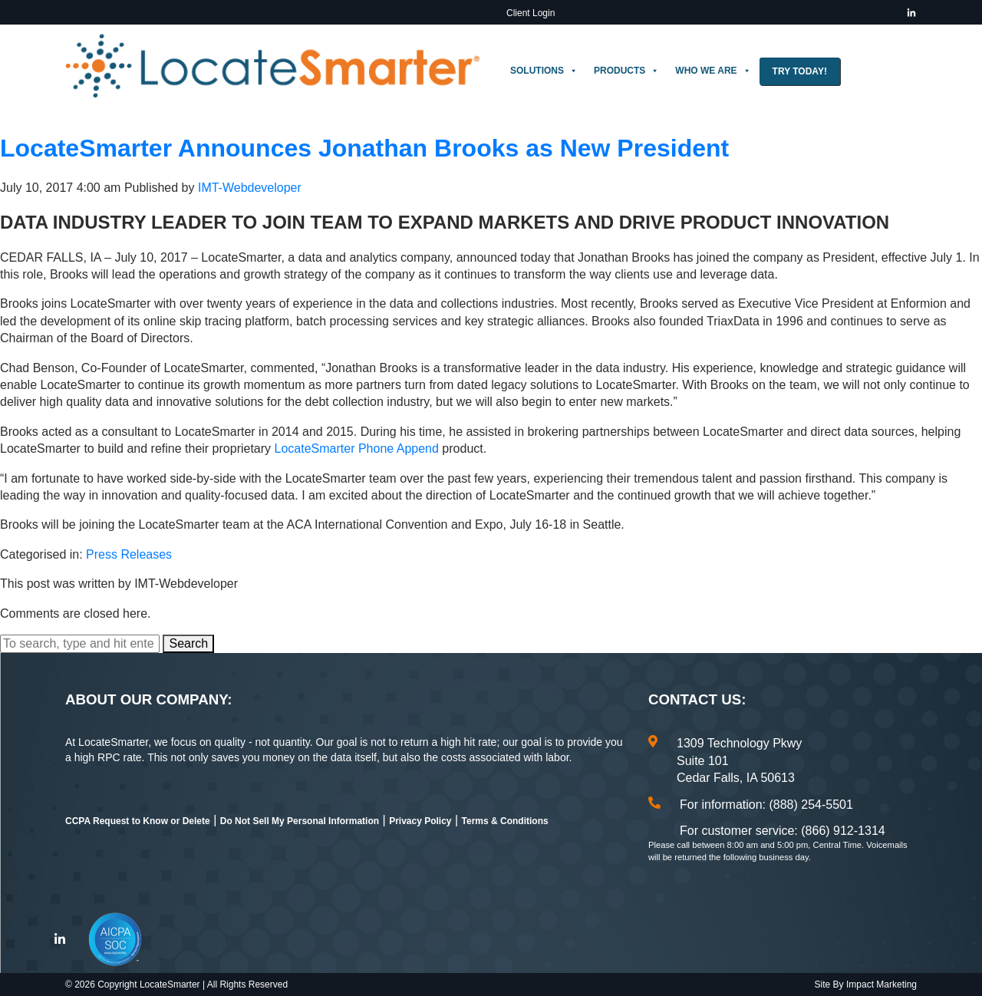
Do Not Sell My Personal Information (299, 821)
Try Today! (800, 71)
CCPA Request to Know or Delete (137, 821)
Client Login (530, 13)
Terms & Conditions (505, 821)
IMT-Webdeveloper (250, 187)
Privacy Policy (420, 821)
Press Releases (129, 554)
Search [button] (188, 643)
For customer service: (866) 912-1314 (782, 830)
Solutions (544, 71)
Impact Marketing (881, 984)
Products (626, 71)
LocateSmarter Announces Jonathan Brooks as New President (364, 148)
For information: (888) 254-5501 (766, 804)
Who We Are (712, 71)
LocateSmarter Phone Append (357, 448)
